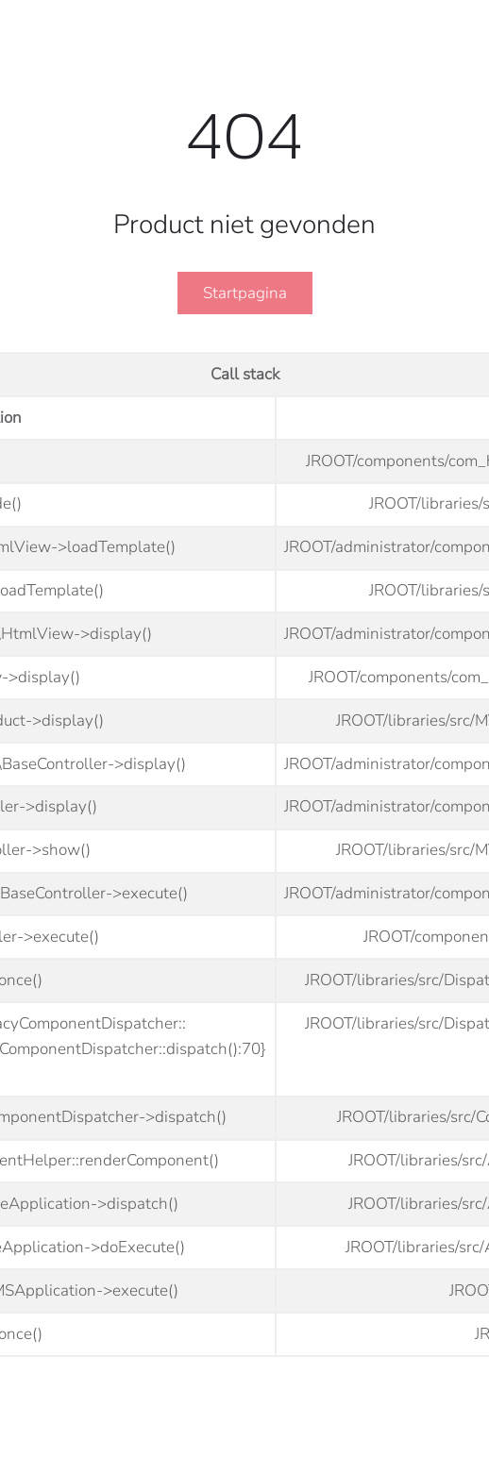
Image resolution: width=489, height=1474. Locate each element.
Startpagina (245, 293)
